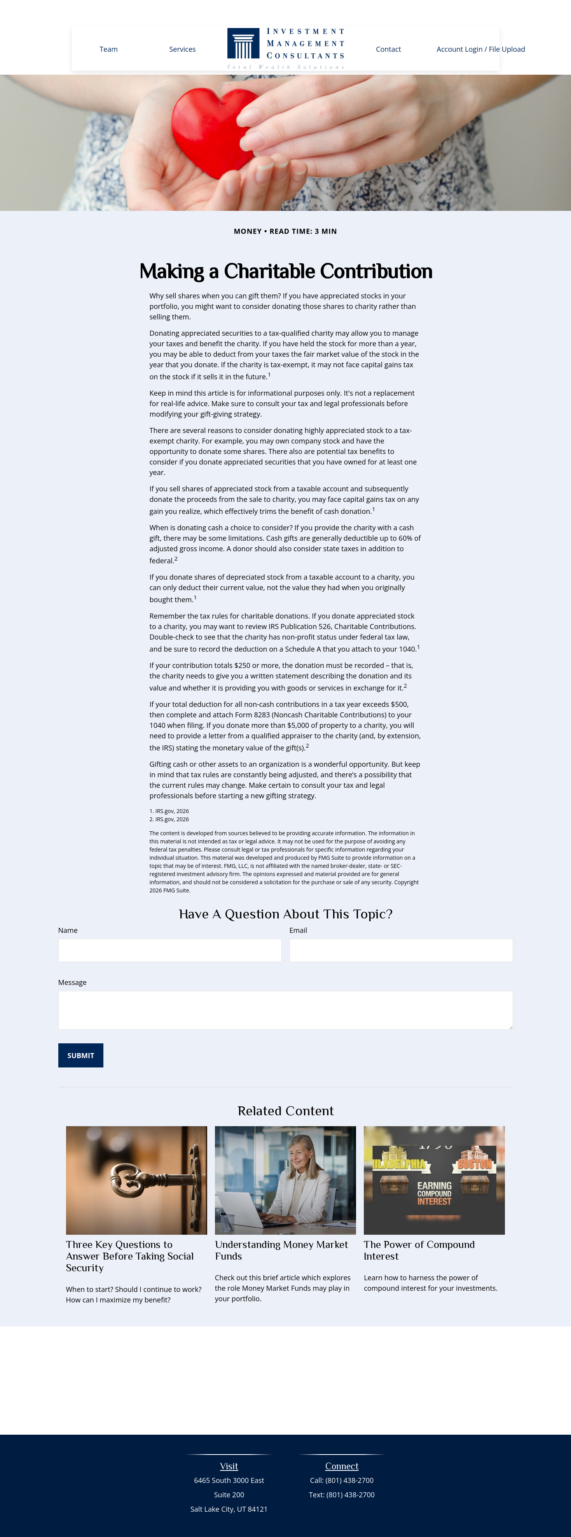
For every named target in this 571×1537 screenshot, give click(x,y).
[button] (109, 26)
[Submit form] (81, 1033)
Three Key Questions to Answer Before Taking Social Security (130, 1233)
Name (68, 908)
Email (298, 908)
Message (72, 960)
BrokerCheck (354, 1517)
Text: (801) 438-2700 (342, 1472)
